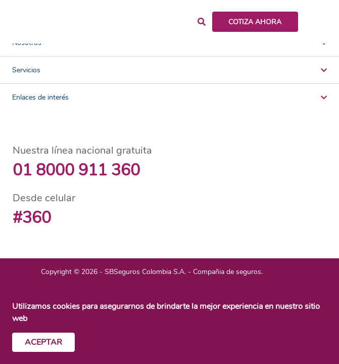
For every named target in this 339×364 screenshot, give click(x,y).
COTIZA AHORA (254, 22)
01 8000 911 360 (76, 170)
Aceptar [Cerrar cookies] (43, 342)
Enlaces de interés (169, 97)
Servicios (169, 70)
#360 (32, 218)
